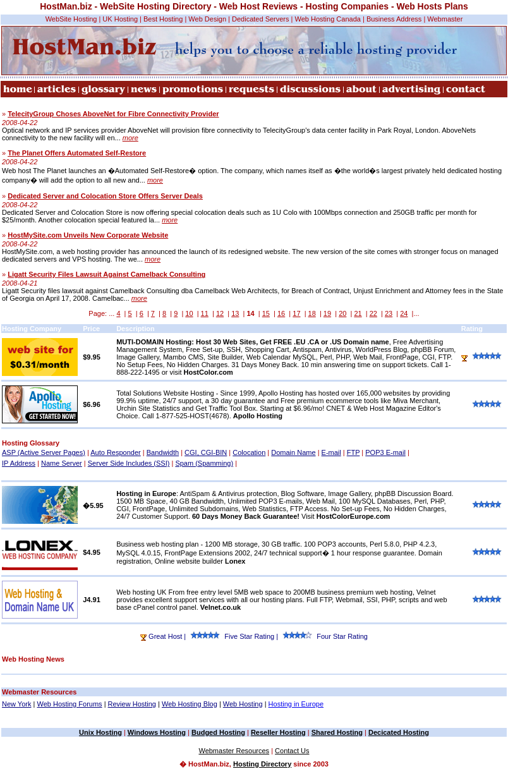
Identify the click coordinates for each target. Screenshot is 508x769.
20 (342, 313)
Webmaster (445, 19)
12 (220, 313)
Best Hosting (163, 19)
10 (189, 313)
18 (312, 313)
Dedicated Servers (260, 19)
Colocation (249, 452)
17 (296, 313)
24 (404, 313)
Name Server (61, 463)
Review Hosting (132, 704)
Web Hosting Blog (189, 704)
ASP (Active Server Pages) (43, 452)
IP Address (18, 463)
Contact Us (292, 750)
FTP (353, 452)
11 (205, 313)
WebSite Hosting (71, 19)
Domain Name (293, 452)
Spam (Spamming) (204, 463)
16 (281, 313)
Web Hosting (243, 704)
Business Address (393, 19)
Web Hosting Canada (328, 19)
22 (373, 313)
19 (327, 313)
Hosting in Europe (296, 704)
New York (16, 704)
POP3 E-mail (385, 452)
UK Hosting (120, 19)
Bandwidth (163, 452)
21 (357, 313)
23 (388, 313)
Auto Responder (115, 452)
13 (235, 313)
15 (266, 313)
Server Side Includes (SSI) (129, 463)
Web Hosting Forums (69, 704)
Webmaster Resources (233, 750)
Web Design (207, 19)
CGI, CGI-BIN (205, 452)
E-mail (331, 452)
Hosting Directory (262, 764)
